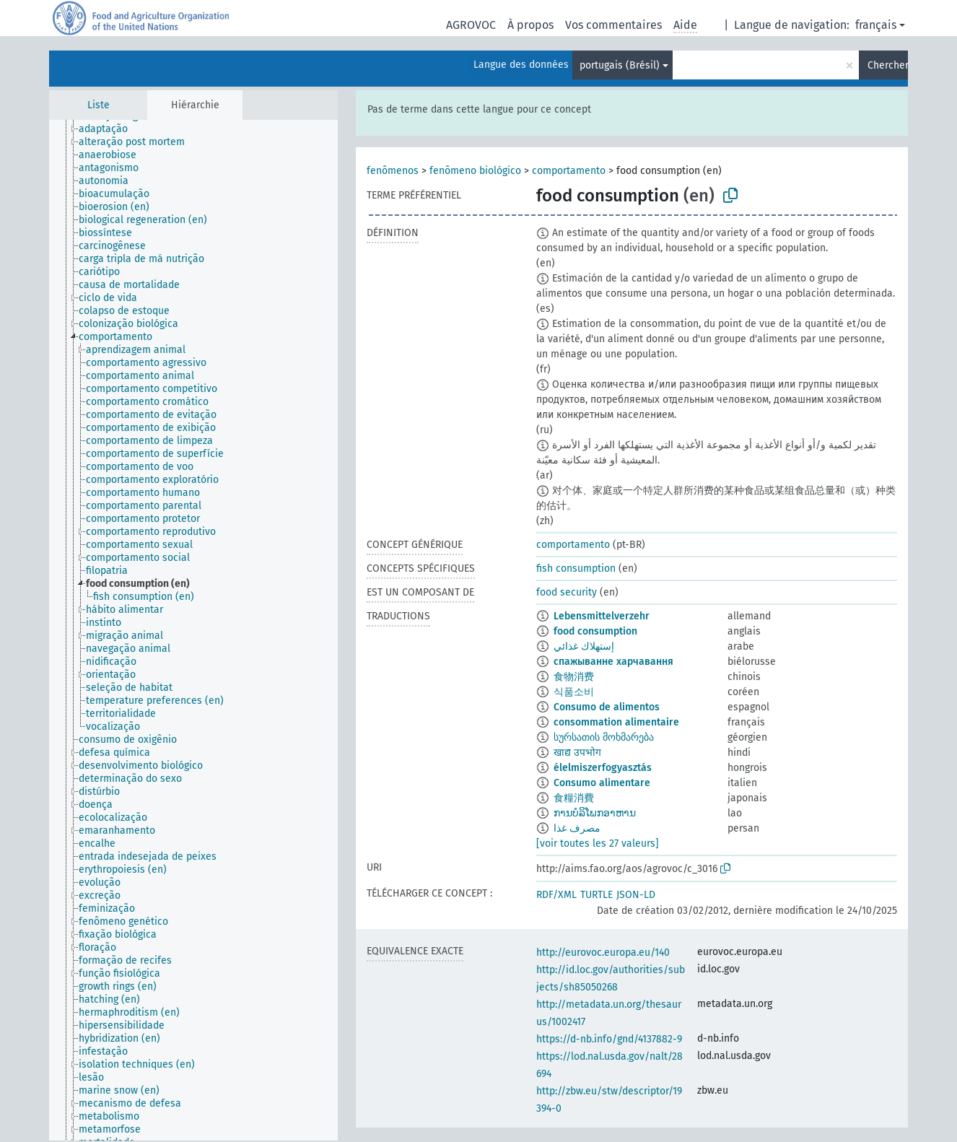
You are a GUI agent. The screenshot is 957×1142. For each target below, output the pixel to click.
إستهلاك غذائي (584, 646)
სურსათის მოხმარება (604, 737)
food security (566, 592)
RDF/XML (556, 895)
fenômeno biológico (475, 171)
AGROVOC (471, 25)
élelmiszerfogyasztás (603, 768)
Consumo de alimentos (607, 707)
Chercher (888, 65)
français (875, 25)
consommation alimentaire (616, 722)
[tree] (193, 630)
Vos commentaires (613, 25)
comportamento (569, 171)
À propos (530, 25)
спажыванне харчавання (613, 661)
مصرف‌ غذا (577, 828)
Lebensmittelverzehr (602, 616)
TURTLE (596, 895)
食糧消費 (574, 798)
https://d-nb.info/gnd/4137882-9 (609, 1039)
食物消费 (574, 677)
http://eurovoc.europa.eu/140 (603, 952)
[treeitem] (109, 129)
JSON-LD (635, 895)
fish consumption (576, 568)
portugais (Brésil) (620, 65)
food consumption (595, 631)
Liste (98, 105)
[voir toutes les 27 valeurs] (597, 843)
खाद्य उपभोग (577, 752)
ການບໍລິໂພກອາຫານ (595, 813)
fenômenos (393, 171)
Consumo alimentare (602, 783)
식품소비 (574, 692)
